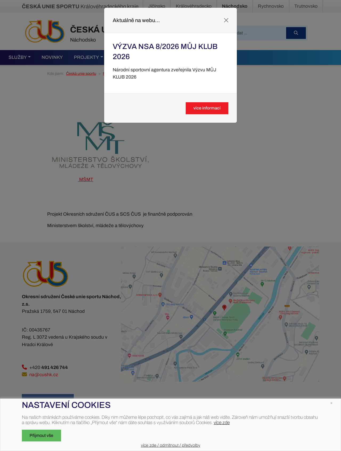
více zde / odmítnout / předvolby (170, 445)
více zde (222, 422)
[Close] (226, 20)
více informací (207, 108)
